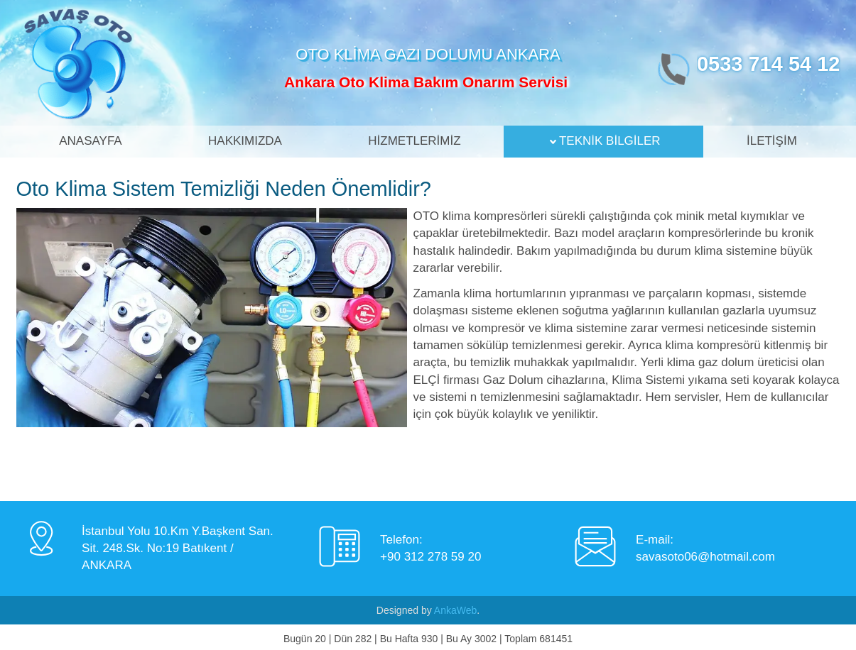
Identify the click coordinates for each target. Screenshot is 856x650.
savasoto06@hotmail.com (705, 556)
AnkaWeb (455, 610)
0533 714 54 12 (768, 64)
